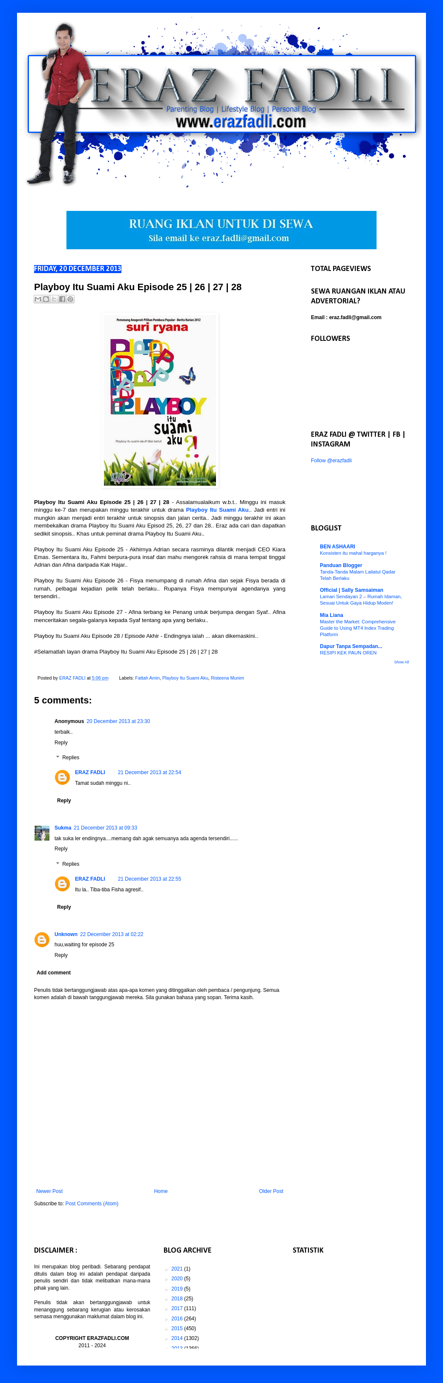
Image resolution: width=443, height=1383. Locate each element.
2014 (177, 1338)
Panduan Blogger (341, 565)
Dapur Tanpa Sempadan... (351, 646)
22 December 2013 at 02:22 (112, 934)
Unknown (66, 934)
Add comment (54, 973)
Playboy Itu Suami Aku (217, 510)
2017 (177, 1308)
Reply (61, 743)
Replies (70, 758)
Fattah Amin (147, 677)
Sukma (63, 828)
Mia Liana (331, 615)
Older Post (271, 1191)
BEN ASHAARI (337, 547)
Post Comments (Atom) (91, 1204)
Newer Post (49, 1191)
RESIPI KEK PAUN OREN (348, 652)
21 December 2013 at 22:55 (149, 879)
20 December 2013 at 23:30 (118, 721)
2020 (177, 1279)
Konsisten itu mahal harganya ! (353, 553)
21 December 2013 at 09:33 (105, 828)
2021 (177, 1269)
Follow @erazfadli (331, 461)
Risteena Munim (227, 677)
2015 (177, 1328)
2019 (177, 1289)
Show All (401, 662)
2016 (177, 1319)
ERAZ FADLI (90, 772)
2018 (177, 1299)
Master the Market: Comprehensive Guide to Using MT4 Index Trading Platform (358, 628)
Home (161, 1191)
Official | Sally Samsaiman (351, 590)
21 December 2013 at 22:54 (149, 772)
